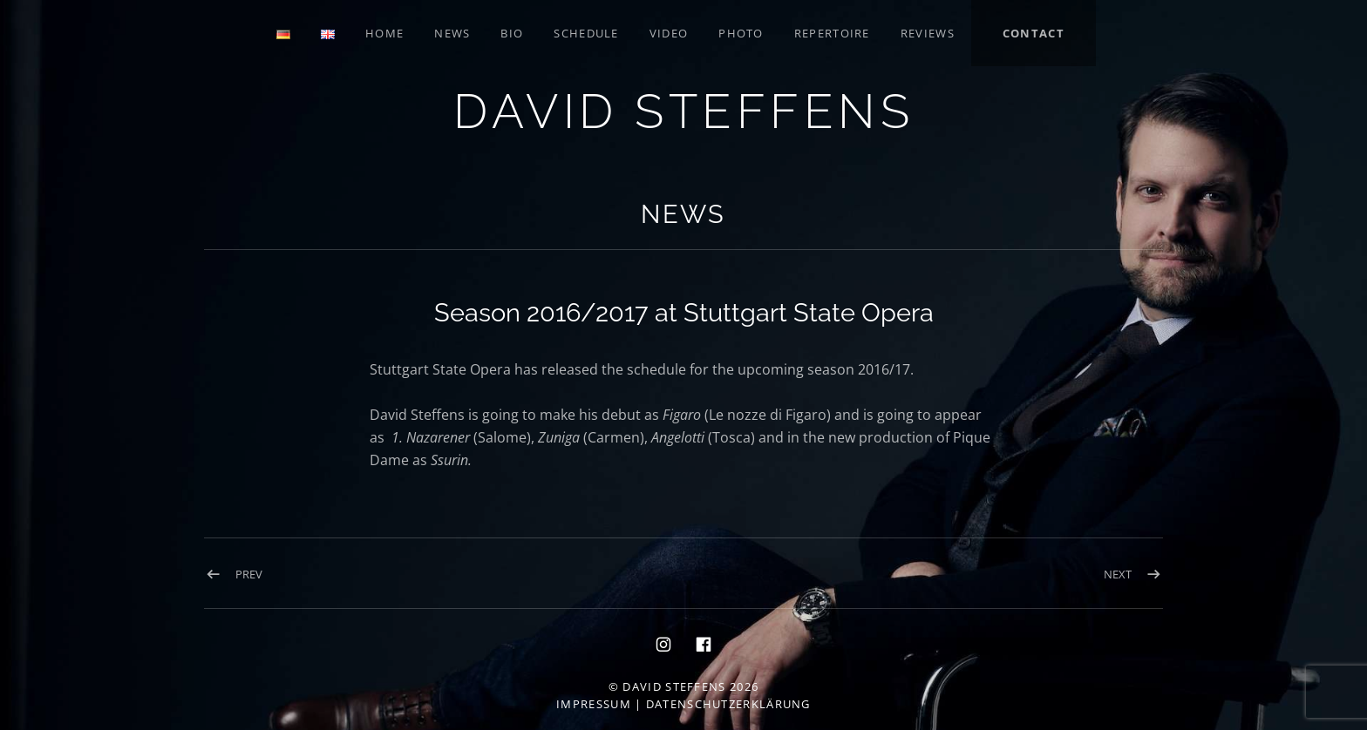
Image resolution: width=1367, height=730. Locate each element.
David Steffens (683, 111)
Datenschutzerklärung (728, 704)
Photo (741, 33)
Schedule (586, 33)
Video (669, 33)
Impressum (593, 704)
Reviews (928, 33)
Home (384, 33)
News (452, 33)
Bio (511, 33)
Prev (248, 574)
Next (1118, 574)
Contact (1033, 33)
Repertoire (832, 33)
